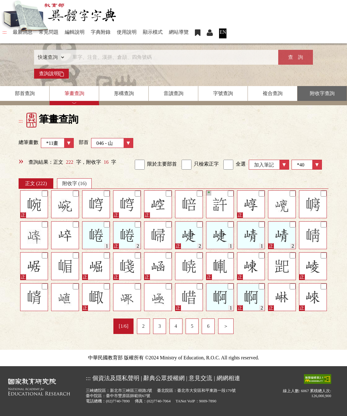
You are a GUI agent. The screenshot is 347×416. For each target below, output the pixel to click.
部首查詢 (25, 93)
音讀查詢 (173, 93)
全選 (234, 165)
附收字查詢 (322, 93)
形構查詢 (124, 93)
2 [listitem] (143, 326)
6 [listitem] (208, 326)
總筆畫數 (46, 143)
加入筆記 (264, 164)
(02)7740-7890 (118, 401)
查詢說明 (51, 73)
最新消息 (23, 32)
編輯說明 (75, 32)
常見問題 (49, 32)
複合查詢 (273, 93)
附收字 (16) (74, 183)
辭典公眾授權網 (164, 378)
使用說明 (127, 32)
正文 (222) (36, 183)
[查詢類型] (49, 57)
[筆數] (307, 165)
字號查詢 (223, 93)
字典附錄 (101, 32)
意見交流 (200, 378)
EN (223, 32)
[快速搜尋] (171, 57)
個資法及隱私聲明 (115, 378)
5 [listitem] (192, 326)
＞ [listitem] (225, 326)
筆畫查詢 (74, 93)
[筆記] (45, 194)
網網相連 (228, 378)
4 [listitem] (176, 326)
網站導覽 (179, 32)
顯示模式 (153, 32)
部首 (106, 143)
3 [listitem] (159, 326)
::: (4, 32)
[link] (140, 165)
